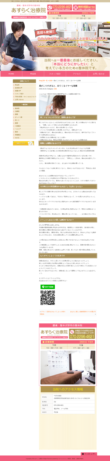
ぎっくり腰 (18, 117)
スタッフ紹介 (19, 93)
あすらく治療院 (38, 458)
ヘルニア (18, 129)
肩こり (17, 120)
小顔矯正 (18, 126)
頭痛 (50, 80)
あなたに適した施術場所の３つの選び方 (83, 311)
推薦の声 (18, 91)
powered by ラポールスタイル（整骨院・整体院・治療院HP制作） (68, 458)
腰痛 (16, 114)
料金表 (17, 85)
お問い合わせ (19, 99)
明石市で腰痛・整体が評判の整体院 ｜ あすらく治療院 (46, 1)
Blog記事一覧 (43, 80)
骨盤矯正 (18, 135)
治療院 (17, 111)
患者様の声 (18, 88)
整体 (16, 132)
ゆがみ (17, 137)
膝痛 (16, 123)
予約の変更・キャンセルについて (25, 96)
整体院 (17, 108)
